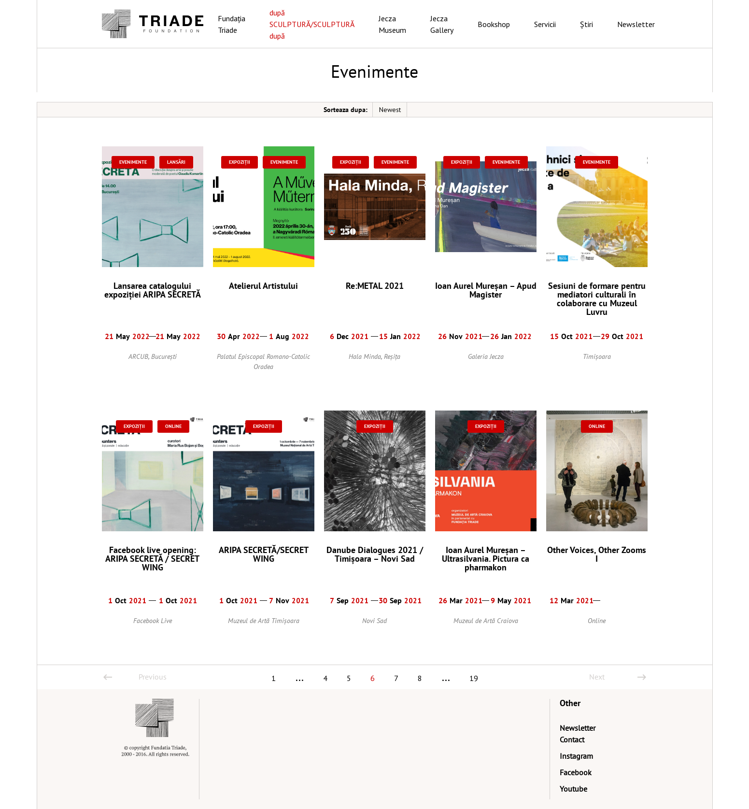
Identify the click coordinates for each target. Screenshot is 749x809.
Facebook (576, 772)
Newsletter (636, 24)
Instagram (576, 756)
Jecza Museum (392, 24)
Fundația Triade (231, 24)
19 (473, 678)
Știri (586, 24)
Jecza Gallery (441, 24)
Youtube (573, 789)
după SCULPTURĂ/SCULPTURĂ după (311, 24)
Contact (572, 739)
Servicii (545, 24)
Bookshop (494, 24)
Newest (390, 110)
